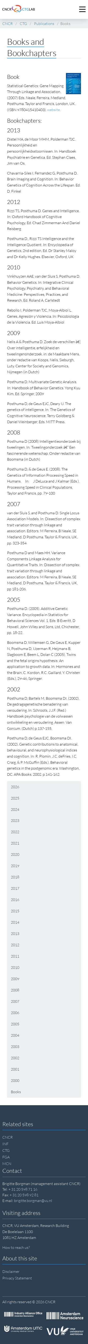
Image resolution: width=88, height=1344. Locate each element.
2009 (15, 978)
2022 (15, 831)
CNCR (7, 1137)
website (53, 109)
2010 (15, 967)
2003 (15, 1046)
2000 (15, 1080)
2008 (15, 990)
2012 (15, 944)
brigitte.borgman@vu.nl (33, 1200)
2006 (15, 1012)
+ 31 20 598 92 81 (24, 1195)
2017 (15, 888)
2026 (15, 786)
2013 (15, 933)
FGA (6, 1157)
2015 (15, 911)
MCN (6, 1163)
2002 (15, 1058)
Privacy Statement (17, 1278)
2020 (15, 854)
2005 (15, 1024)
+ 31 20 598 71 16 (22, 1189)
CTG (6, 1150)
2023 (15, 820)
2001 (15, 1069)
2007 (15, 1001)
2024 (15, 809)
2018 (15, 877)
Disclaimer (10, 1271)
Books (16, 1091)
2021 (15, 843)
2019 (15, 865)
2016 (15, 899)
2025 (15, 798)
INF (5, 1143)
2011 (15, 956)
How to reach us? (16, 1247)
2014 (15, 922)
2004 (15, 1035)
